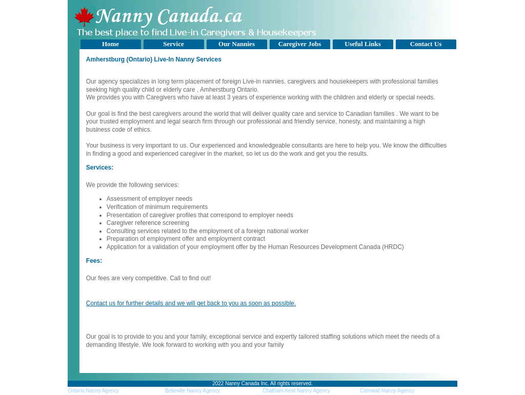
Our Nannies (236, 44)
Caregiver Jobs (299, 44)
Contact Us (426, 44)
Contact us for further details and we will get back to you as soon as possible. (191, 303)
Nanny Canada (242, 383)
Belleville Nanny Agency (192, 390)
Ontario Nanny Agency (93, 390)
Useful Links (362, 44)
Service (173, 44)
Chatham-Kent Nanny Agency (296, 390)
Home (110, 44)
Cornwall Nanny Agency (387, 390)
